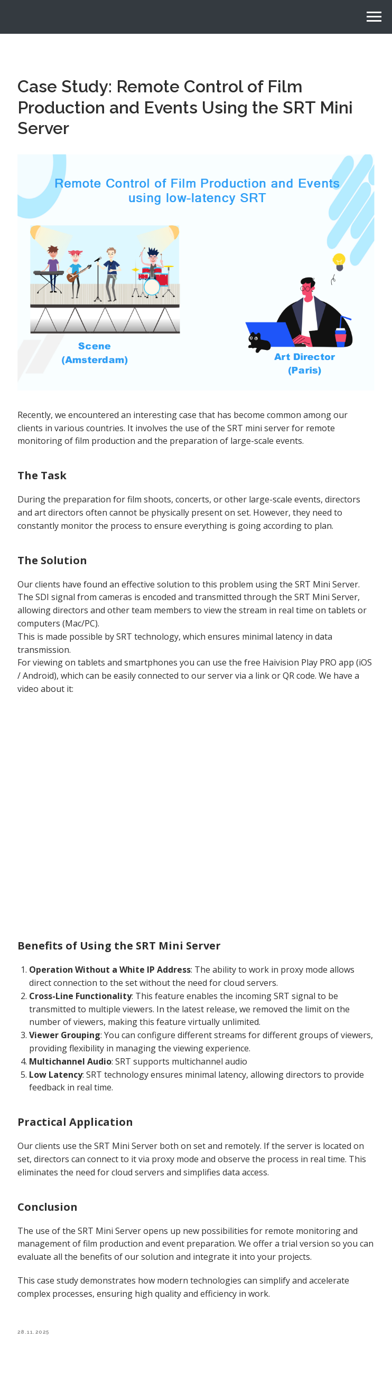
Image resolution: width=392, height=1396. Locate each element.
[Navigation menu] (374, 17)
